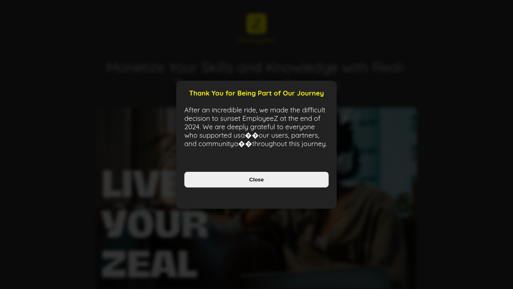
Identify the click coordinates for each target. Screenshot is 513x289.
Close (256, 180)
